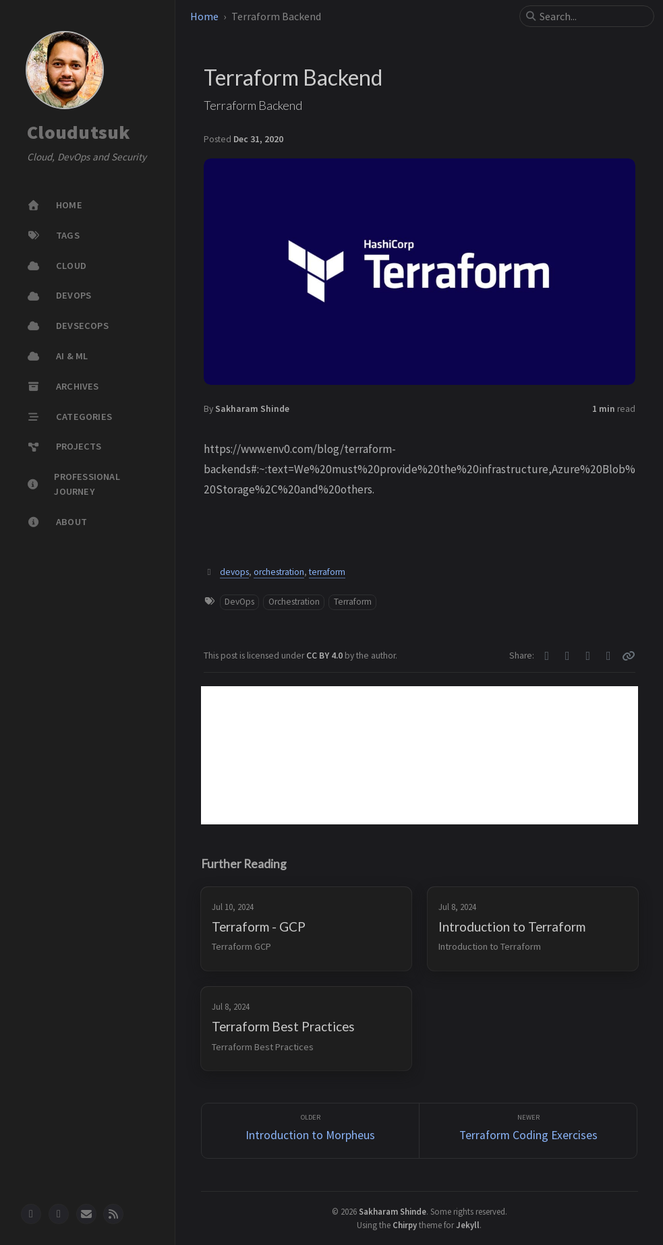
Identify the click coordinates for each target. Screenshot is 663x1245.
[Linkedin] (608, 656)
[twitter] (58, 1214)
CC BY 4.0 (325, 655)
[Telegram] (588, 656)
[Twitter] (547, 656)
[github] (31, 1214)
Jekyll (468, 1224)
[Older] (310, 1131)
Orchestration (294, 601)
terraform (327, 572)
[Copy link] (628, 656)
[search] (592, 16)
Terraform (353, 601)
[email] (86, 1214)
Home (204, 16)
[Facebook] (567, 656)
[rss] (113, 1214)
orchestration (279, 572)
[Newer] (528, 1131)
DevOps (239, 601)
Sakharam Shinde (252, 409)
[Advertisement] (419, 755)
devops (234, 572)
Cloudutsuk (79, 132)
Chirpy (405, 1224)
